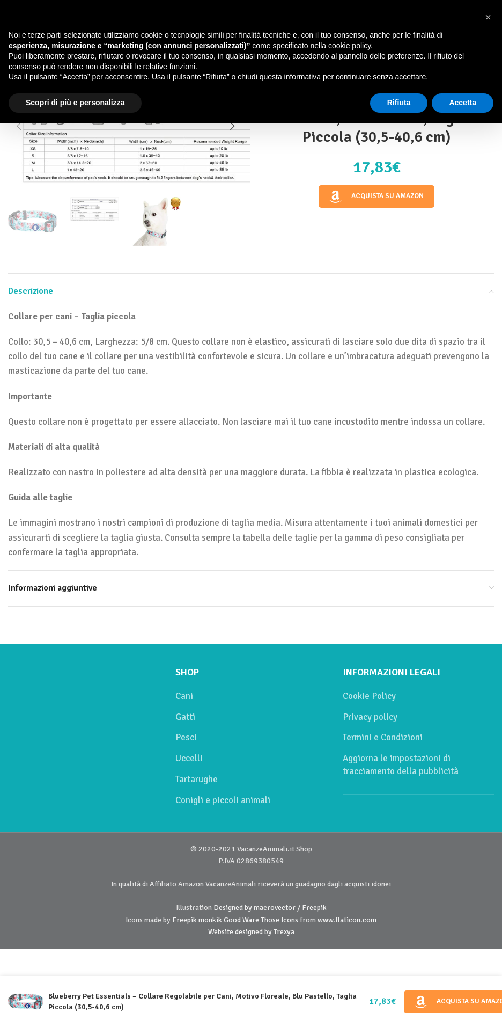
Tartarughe (196, 779)
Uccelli (189, 758)
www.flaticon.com (347, 919)
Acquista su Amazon (376, 196)
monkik (210, 919)
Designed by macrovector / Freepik (270, 907)
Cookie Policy (369, 696)
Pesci (186, 737)
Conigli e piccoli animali (222, 800)
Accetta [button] (462, 102)
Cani (184, 696)
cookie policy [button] (349, 45)
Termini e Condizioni (383, 737)
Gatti (185, 717)
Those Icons (279, 919)
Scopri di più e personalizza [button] (75, 102)
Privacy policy (370, 717)
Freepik (184, 919)
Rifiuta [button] (399, 102)
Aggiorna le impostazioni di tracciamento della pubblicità (401, 765)
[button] (18, 126)
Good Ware (241, 919)
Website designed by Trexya (251, 931)
